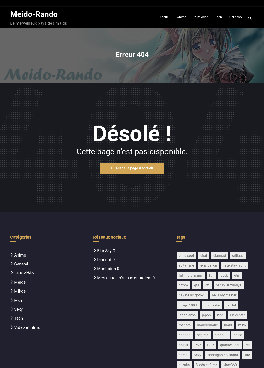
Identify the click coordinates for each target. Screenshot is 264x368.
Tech (18, 318)
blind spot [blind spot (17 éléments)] (186, 255)
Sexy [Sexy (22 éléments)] (197, 355)
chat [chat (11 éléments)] (203, 255)
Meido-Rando (34, 14)
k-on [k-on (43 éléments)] (220, 315)
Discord (104, 259)
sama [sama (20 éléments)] (183, 355)
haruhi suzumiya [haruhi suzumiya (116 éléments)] (229, 285)
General (21, 264)
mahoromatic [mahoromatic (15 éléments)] (207, 325)
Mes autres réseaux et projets (124, 277)
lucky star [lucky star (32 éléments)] (237, 315)
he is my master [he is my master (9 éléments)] (224, 295)
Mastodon (106, 268)
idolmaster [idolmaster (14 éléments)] (212, 305)
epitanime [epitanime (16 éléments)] (186, 265)
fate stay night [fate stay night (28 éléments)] (234, 265)
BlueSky (104, 250)
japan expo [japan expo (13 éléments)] (187, 315)
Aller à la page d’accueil (132, 168)
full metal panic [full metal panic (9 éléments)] (191, 275)
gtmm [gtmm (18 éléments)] (183, 285)
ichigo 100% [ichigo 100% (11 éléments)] (188, 305)
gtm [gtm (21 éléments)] (237, 275)
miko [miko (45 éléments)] (242, 325)
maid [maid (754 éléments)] (228, 325)
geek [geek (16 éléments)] (224, 275)
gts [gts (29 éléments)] (196, 285)
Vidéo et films (27, 327)
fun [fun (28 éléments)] (211, 275)
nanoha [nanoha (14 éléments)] (184, 335)
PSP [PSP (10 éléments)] (210, 345)
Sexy (18, 309)
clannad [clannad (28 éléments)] (219, 255)
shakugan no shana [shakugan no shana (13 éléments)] (222, 355)
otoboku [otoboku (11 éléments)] (221, 335)
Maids (20, 282)
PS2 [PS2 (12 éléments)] (198, 345)
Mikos (20, 291)
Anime (20, 255)
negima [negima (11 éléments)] (202, 335)
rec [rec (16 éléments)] (248, 345)
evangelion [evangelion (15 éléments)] (208, 265)
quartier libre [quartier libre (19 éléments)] (229, 345)
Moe (18, 300)
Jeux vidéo (24, 273)
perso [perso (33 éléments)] (238, 335)
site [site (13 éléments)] (247, 355)
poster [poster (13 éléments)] (183, 345)
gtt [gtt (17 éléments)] (207, 285)
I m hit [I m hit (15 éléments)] (231, 305)
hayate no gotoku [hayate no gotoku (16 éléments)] (192, 295)
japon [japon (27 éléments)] (206, 315)
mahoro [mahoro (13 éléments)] (185, 325)
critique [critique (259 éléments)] (237, 255)
